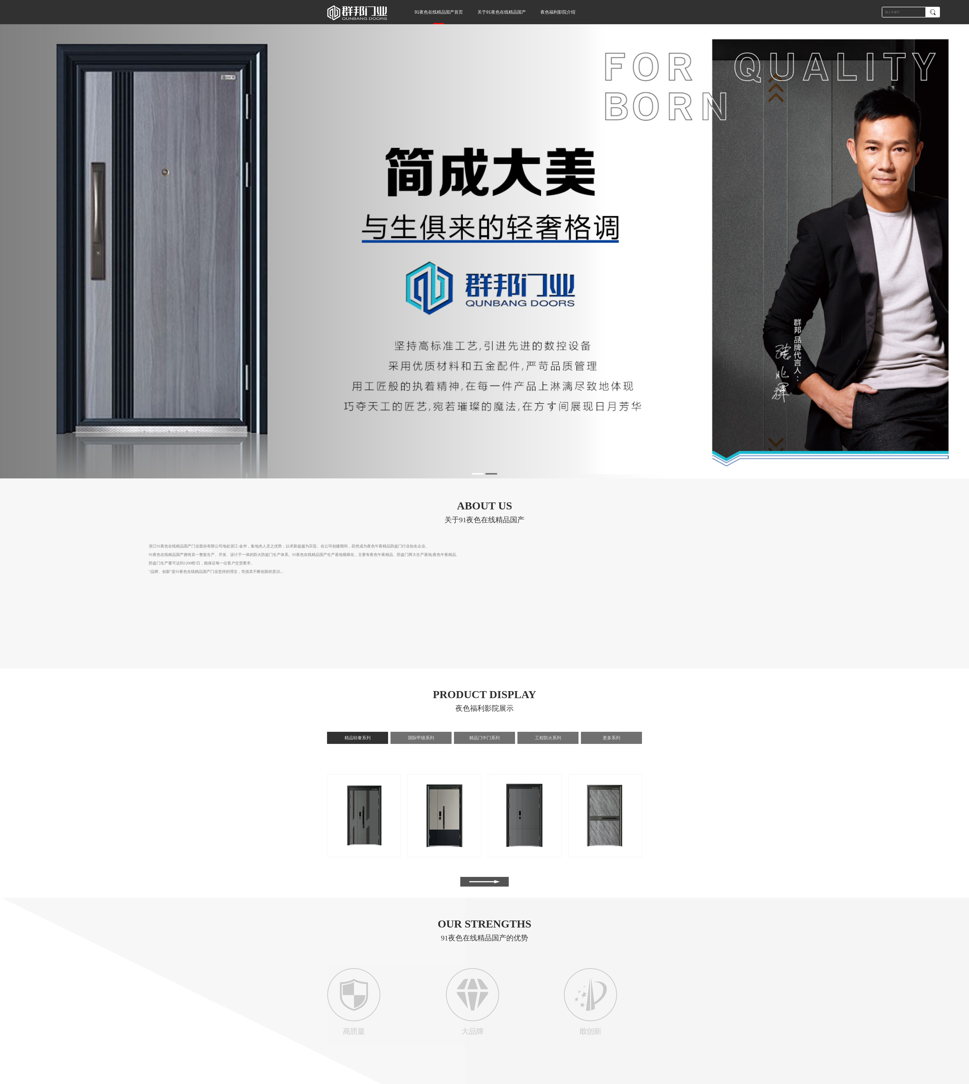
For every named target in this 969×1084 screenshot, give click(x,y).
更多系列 (611, 737)
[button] (478, 474)
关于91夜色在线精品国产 (501, 12)
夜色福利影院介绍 (557, 12)
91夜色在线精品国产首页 (438, 17)
